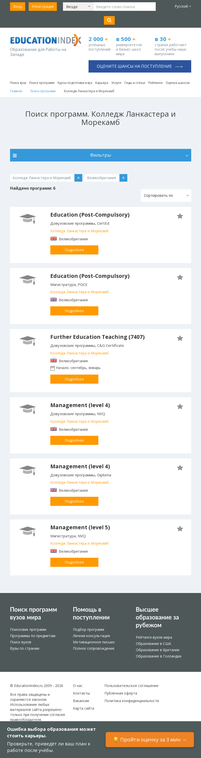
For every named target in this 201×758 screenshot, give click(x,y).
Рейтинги (155, 83)
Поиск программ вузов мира (33, 613)
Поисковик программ (28, 629)
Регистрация (43, 6)
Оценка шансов (177, 83)
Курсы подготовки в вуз (75, 83)
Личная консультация (91, 635)
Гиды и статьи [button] (135, 83)
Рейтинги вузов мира (154, 637)
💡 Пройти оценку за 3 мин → (150, 739)
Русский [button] (183, 6)
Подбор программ (88, 629)
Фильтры (100, 155)
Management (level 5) (80, 527)
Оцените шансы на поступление (140, 66)
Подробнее (74, 249)
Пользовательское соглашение (131, 685)
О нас (78, 685)
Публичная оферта (120, 693)
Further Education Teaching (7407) (97, 336)
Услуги (116, 83)
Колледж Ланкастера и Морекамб (79, 230)
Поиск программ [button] (41, 83)
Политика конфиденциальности (131, 700)
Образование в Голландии (158, 656)
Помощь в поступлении (91, 613)
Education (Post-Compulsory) (90, 214)
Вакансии (81, 700)
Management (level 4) (80, 405)
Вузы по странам (24, 648)
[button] (78, 6)
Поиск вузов (20, 642)
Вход (17, 6)
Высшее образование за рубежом (157, 617)
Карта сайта (83, 708)
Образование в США (153, 643)
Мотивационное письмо (94, 642)
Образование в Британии (157, 649)
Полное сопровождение (93, 648)
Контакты (81, 693)
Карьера (101, 83)
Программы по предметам (32, 635)
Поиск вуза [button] (18, 83)
